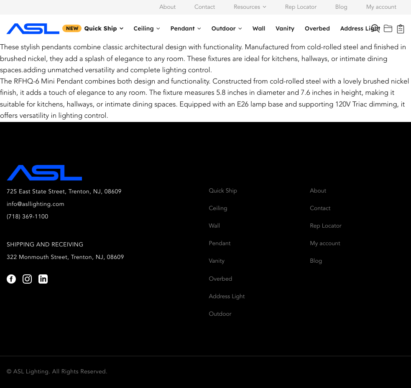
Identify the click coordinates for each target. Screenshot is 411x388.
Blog (341, 7)
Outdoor (224, 28)
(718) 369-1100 (28, 217)
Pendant (183, 28)
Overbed (317, 28)
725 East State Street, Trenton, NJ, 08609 (64, 192)
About (167, 7)
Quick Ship (100, 28)
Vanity (285, 28)
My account (381, 7)
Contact (204, 7)
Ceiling (144, 28)
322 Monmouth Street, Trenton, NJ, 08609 (65, 258)
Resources (247, 7)
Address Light (360, 28)
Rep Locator (301, 7)
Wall (259, 28)
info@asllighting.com (35, 205)
